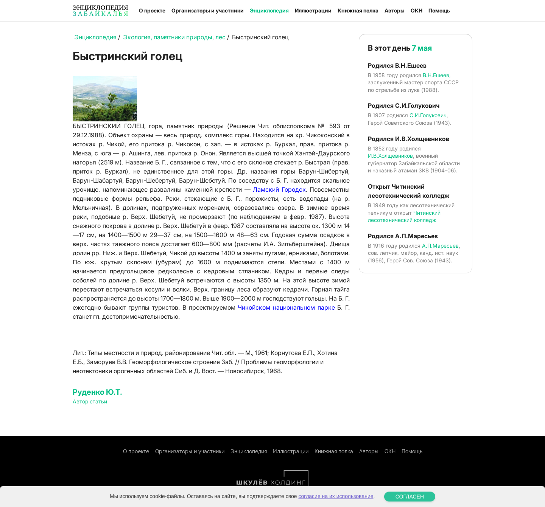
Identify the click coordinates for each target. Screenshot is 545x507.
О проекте (152, 10)
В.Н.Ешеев (436, 75)
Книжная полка (358, 10)
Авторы (395, 10)
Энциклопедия (269, 10)
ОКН (416, 10)
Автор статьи (90, 401)
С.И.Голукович (428, 115)
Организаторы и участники (207, 10)
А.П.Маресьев (440, 245)
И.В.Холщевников (390, 155)
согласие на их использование (335, 503)
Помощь (439, 10)
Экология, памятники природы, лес (174, 37)
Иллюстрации (313, 10)
